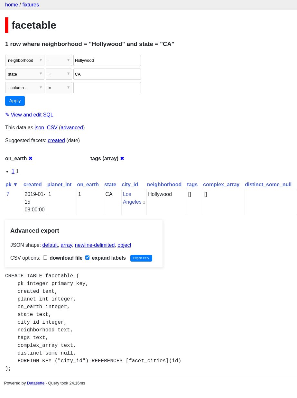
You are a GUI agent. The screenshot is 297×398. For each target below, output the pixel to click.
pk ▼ (11, 184)
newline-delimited (95, 245)
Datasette (36, 383)
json (39, 127)
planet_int (59, 184)
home (11, 4)
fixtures (30, 4)
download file (63, 258)
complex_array (221, 184)
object (124, 245)
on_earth (88, 184)
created (56, 140)
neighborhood (164, 184)
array (66, 245)
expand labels (105, 258)
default (50, 245)
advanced (72, 127)
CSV (52, 127)
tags (192, 184)
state (110, 184)
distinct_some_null (268, 184)
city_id (130, 184)
